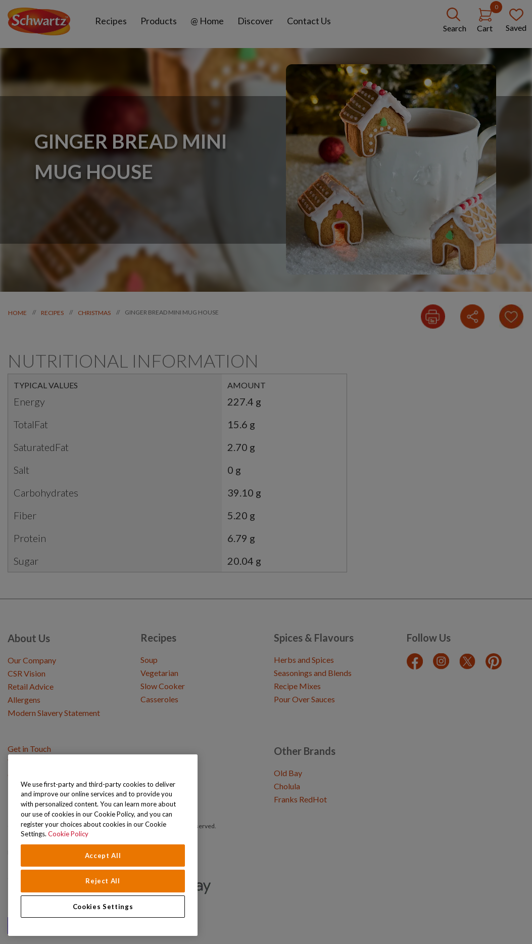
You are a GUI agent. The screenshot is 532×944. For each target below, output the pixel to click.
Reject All (102, 881)
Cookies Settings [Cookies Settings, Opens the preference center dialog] (103, 907)
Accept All (103, 855)
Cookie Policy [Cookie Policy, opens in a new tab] (68, 834)
